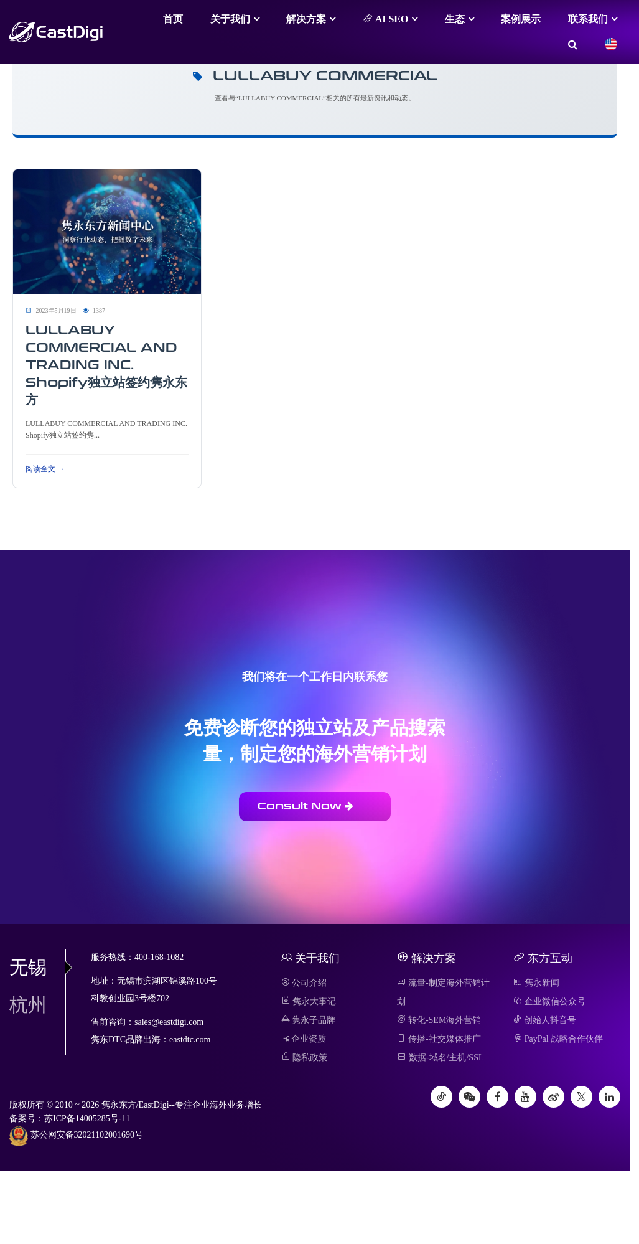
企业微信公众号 (549, 1001)
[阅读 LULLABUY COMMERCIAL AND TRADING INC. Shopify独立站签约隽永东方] (107, 230)
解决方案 (306, 19)
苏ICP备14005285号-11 (87, 1118)
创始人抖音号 (544, 1020)
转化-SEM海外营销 (439, 1020)
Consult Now (305, 806)
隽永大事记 (309, 1001)
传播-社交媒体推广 (438, 1039)
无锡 (37, 967)
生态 (455, 19)
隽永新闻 (536, 982)
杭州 (28, 1004)
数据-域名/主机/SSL (440, 1057)
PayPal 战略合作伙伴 (558, 1039)
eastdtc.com (189, 1039)
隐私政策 (304, 1057)
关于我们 (230, 19)
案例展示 (521, 19)
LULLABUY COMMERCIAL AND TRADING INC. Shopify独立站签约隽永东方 (106, 365)
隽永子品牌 (308, 1020)
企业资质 (304, 1039)
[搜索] (573, 44)
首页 (173, 19)
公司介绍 (304, 982)
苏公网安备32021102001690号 (76, 1136)
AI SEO (386, 18)
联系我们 (588, 19)
